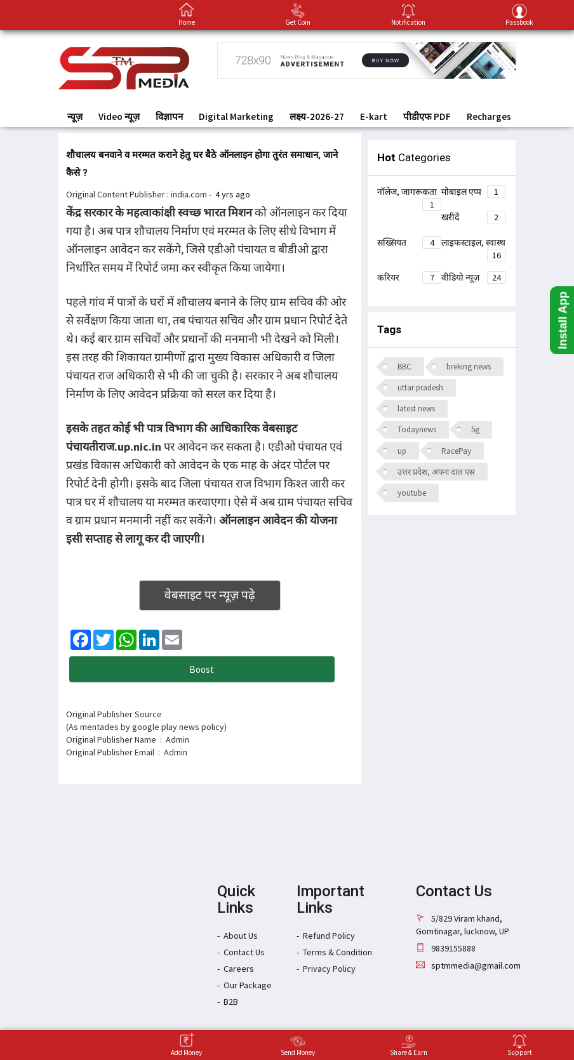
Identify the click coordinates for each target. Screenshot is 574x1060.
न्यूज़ (75, 116)
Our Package (248, 985)
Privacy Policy (329, 968)
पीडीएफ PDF (427, 116)
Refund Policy (329, 935)
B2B (231, 1001)
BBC (404, 366)
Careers (239, 968)
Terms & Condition (337, 952)
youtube (411, 492)
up (401, 451)
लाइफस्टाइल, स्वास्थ (473, 244)
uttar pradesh (420, 387)
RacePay (456, 451)
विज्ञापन (169, 116)
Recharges (489, 116)
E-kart (373, 116)
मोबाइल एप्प (473, 191)
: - (208, 194)
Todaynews (416, 429)
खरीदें (473, 217)
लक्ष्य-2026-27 (317, 116)
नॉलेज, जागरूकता (409, 193)
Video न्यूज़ (119, 116)
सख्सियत (409, 242)
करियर (409, 277)
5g (475, 429)
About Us (241, 935)
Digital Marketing (236, 116)
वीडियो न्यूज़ (473, 277)
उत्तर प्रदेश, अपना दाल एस (436, 472)
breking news (468, 366)
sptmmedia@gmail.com (476, 965)
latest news (416, 408)
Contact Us (244, 952)
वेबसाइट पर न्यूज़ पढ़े (209, 594)
